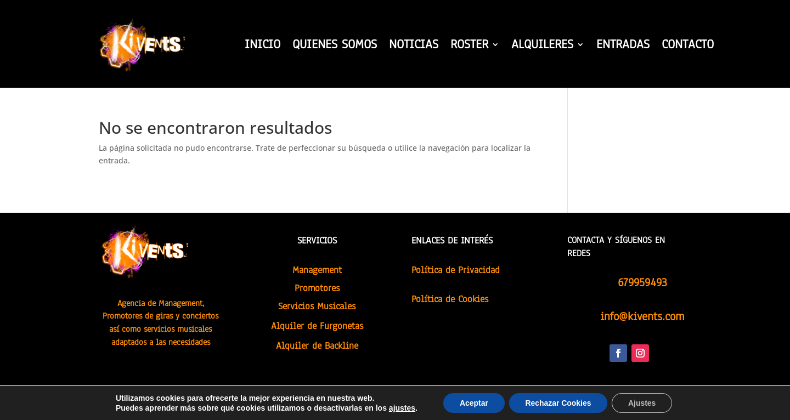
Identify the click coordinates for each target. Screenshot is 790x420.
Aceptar (473, 403)
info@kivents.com (642, 316)
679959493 (642, 282)
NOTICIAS (413, 47)
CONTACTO (688, 47)
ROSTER (469, 47)
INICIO (262, 47)
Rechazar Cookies (558, 403)
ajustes (401, 408)
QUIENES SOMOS (334, 47)
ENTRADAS (623, 47)
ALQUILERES (542, 47)
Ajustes (643, 403)
